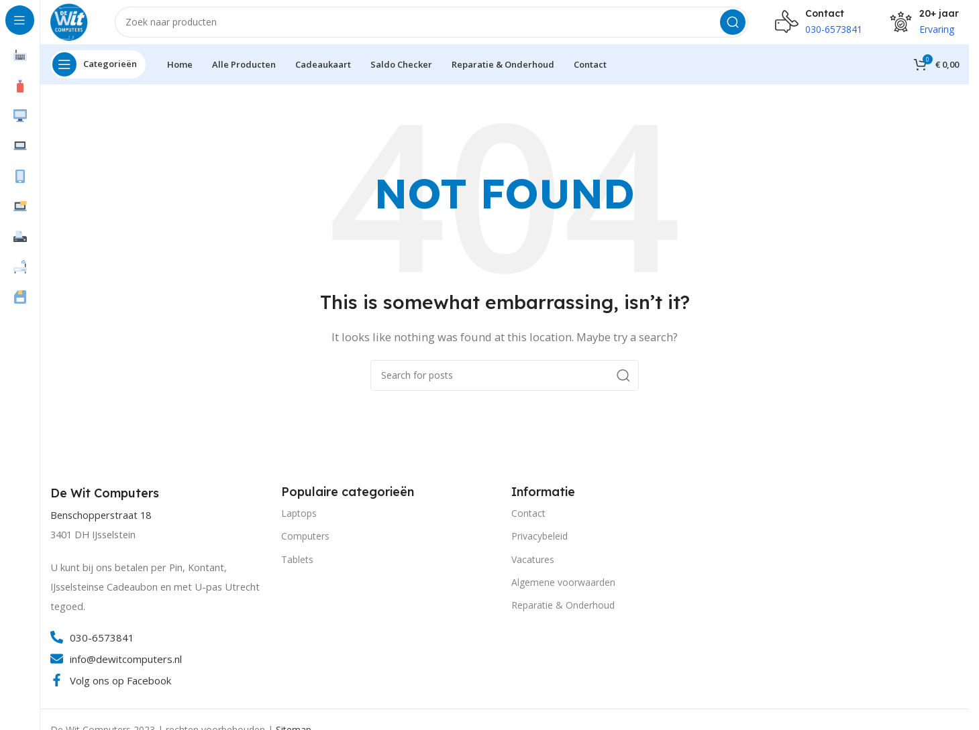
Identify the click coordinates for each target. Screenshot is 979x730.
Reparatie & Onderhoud (563, 614)
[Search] (436, 26)
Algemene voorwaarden (563, 591)
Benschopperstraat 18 (100, 524)
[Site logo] (73, 25)
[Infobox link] (106, 503)
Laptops (299, 522)
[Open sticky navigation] (98, 73)
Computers (305, 545)
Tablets (297, 568)
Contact (528, 522)
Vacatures (532, 568)
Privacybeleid (539, 545)
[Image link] (792, 541)
